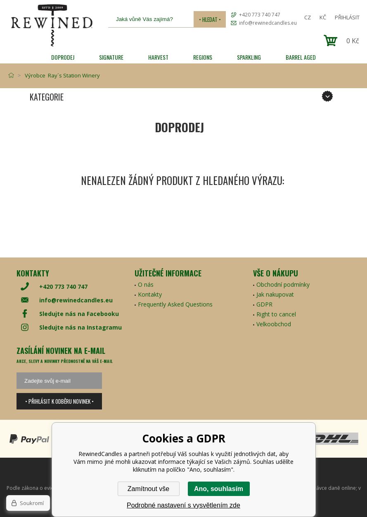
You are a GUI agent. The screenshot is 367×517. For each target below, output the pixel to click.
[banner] (51, 25)
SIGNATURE (111, 57)
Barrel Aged (301, 57)
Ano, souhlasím (218, 488)
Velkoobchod (273, 324)
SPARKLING (249, 57)
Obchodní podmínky (283, 284)
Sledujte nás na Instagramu (80, 327)
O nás (146, 284)
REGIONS (202, 57)
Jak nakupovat (275, 294)
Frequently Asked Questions (175, 304)
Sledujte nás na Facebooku (79, 314)
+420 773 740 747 (259, 14)
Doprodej (62, 57)
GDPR (264, 304)
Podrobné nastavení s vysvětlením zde (183, 505)
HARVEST (158, 57)
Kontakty (150, 294)
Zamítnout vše (148, 488)
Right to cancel (276, 314)
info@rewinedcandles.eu (268, 22)
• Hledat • (210, 19)
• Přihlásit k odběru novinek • (59, 401)
